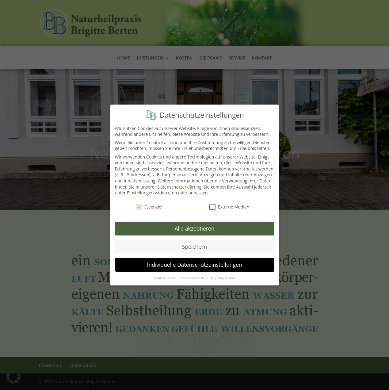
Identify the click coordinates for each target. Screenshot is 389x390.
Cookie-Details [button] (165, 274)
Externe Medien (229, 203)
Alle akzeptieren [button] (194, 224)
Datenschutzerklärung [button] (197, 274)
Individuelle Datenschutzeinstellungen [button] (194, 261)
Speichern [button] (194, 243)
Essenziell (150, 203)
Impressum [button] (226, 274)
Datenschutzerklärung (179, 183)
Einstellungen (140, 189)
